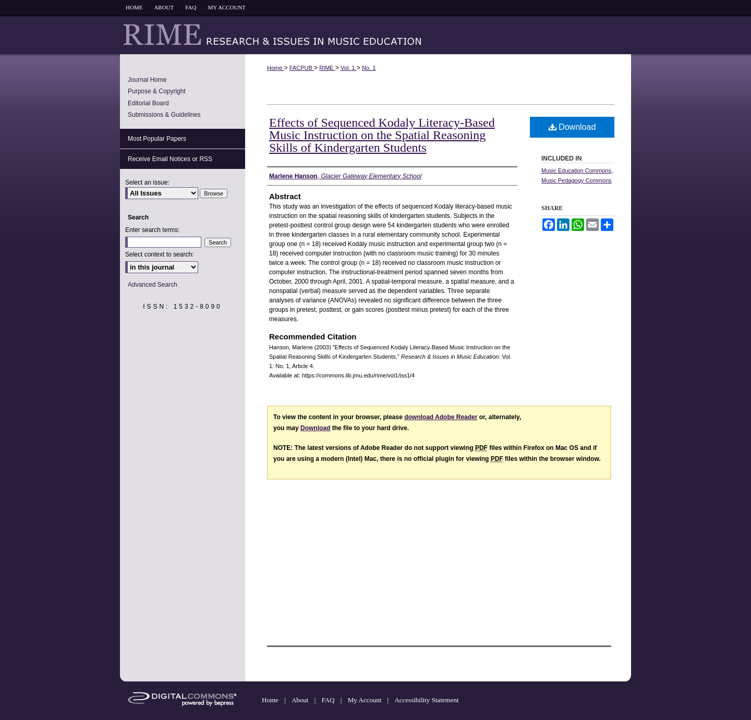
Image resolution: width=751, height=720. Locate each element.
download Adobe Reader (440, 417)
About (301, 700)
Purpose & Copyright (157, 91)
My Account (365, 700)
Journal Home (147, 79)
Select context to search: (159, 254)
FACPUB (301, 68)
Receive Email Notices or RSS (170, 159)
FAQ (329, 700)
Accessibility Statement (426, 700)
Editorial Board (148, 103)
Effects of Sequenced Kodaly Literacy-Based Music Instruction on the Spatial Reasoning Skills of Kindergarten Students (382, 135)
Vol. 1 (349, 68)
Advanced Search (152, 284)
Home (275, 68)
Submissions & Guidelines (164, 114)
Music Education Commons (576, 170)
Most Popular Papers (157, 138)
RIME (327, 68)
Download (572, 127)
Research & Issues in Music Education (375, 34)
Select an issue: (147, 182)
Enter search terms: (152, 230)
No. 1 (369, 68)
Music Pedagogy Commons (576, 180)
